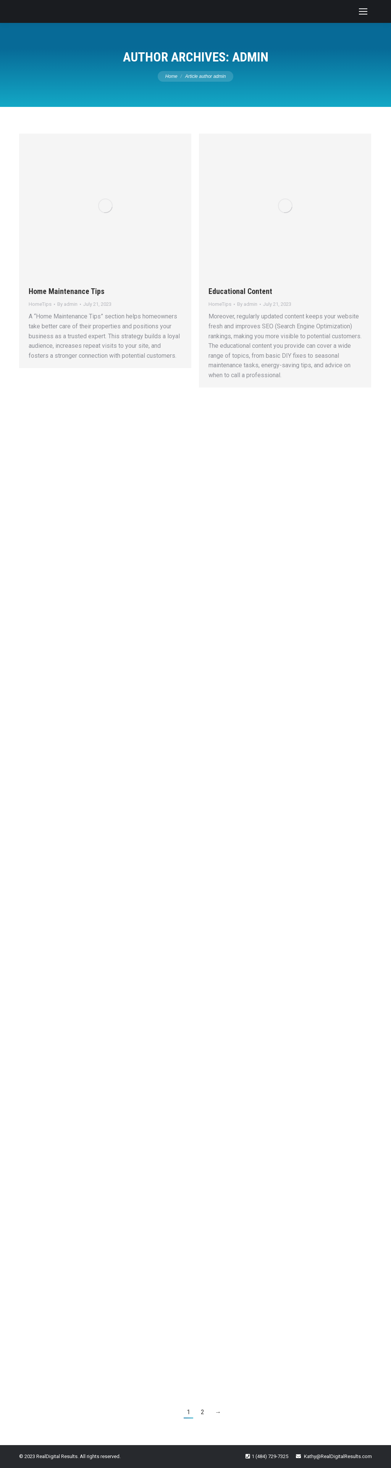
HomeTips (40, 304)
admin (250, 57)
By (67, 304)
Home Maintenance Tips (66, 291)
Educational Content (240, 291)
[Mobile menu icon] (363, 11)
